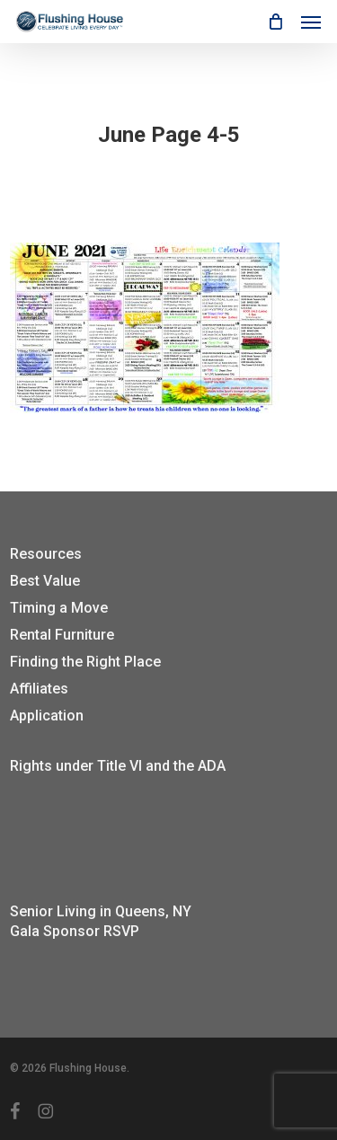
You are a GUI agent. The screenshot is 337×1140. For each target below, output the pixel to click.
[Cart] (275, 21)
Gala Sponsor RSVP (74, 931)
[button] (311, 22)
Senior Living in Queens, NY (100, 911)
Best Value (45, 580)
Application (47, 715)
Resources (46, 553)
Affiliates (39, 688)
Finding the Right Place (85, 661)
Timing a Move (59, 607)
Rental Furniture (62, 634)
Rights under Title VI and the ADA (118, 765)
